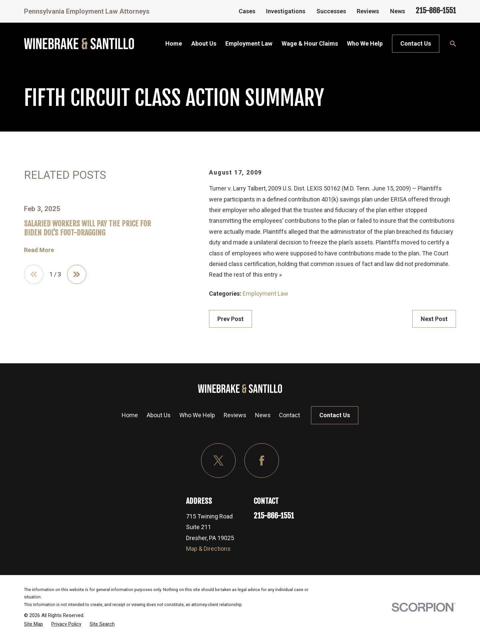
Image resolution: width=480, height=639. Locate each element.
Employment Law (265, 293)
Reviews (368, 11)
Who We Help (197, 415)
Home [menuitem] (173, 43)
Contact (289, 415)
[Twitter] (218, 460)
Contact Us (415, 43)
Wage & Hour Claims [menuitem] (310, 43)
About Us (159, 415)
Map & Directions (208, 548)
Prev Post (230, 318)
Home (130, 415)
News (397, 11)
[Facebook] (261, 460)
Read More (39, 250)
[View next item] (76, 274)
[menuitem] (33, 624)
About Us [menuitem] (203, 43)
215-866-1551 (436, 10)
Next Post (434, 318)
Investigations (285, 11)
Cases (247, 11)
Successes (331, 11)
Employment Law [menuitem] (248, 43)
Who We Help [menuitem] (365, 43)
